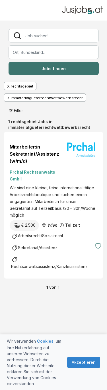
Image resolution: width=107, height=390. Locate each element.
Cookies (45, 341)
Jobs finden (54, 68)
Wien (52, 225)
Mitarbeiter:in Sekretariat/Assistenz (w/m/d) (34, 154)
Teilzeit (72, 225)
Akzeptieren (84, 362)
